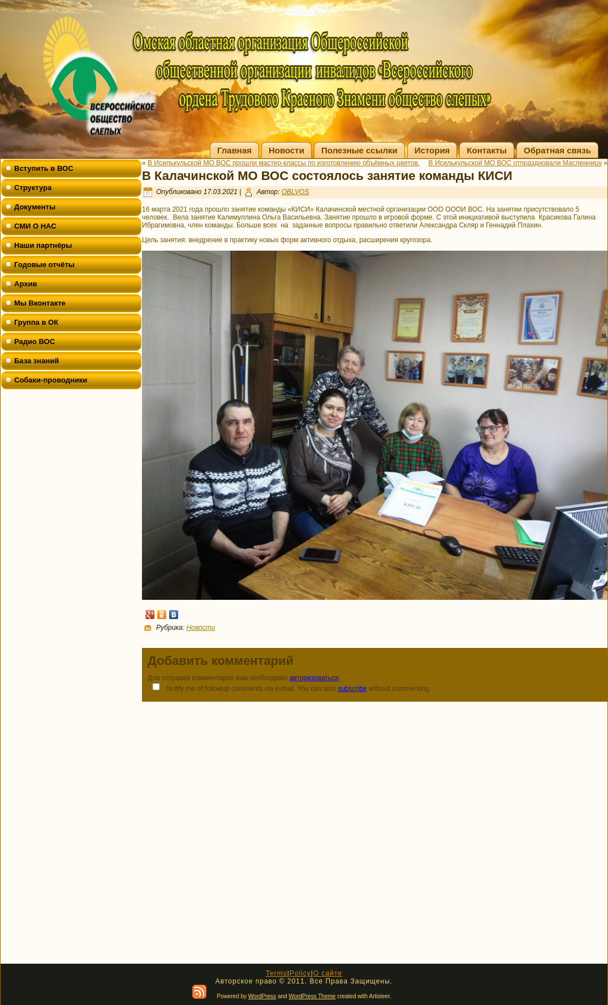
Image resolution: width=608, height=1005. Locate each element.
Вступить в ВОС (44, 168)
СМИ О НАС (35, 226)
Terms (276, 973)
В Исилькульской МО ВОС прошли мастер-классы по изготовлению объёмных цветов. (284, 163)
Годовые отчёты (44, 264)
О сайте (327, 973)
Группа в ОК (36, 322)
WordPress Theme (311, 996)
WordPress (262, 996)
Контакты (487, 150)
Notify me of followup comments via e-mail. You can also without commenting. (289, 688)
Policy (300, 973)
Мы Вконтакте (40, 303)
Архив (25, 284)
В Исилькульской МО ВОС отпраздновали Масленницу (515, 163)
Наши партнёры (43, 245)
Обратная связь (557, 150)
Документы (34, 207)
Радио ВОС (34, 341)
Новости (286, 150)
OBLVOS (295, 192)
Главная (234, 150)
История (432, 150)
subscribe (352, 689)
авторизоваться (314, 678)
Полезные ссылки (359, 150)
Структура (32, 187)
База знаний (36, 361)
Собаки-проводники (50, 380)
